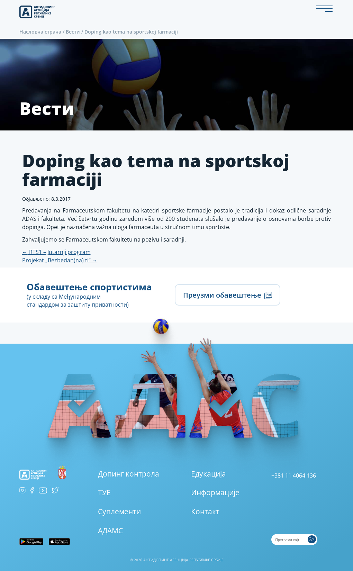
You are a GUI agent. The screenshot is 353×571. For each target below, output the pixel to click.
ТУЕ (104, 492)
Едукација (208, 474)
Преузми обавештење (227, 295)
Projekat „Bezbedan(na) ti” (60, 260)
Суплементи (119, 511)
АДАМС (110, 530)
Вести (73, 31)
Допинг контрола (128, 474)
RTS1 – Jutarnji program (56, 252)
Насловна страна (40, 31)
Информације (215, 492)
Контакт (205, 511)
